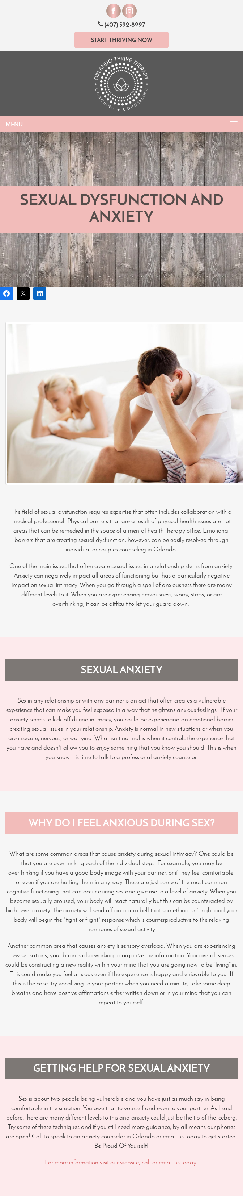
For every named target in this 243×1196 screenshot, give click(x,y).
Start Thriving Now (121, 39)
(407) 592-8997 (121, 24)
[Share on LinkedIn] (39, 293)
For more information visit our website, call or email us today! (121, 1162)
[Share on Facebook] (6, 293)
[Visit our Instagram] (129, 11)
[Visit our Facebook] (113, 11)
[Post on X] (23, 293)
